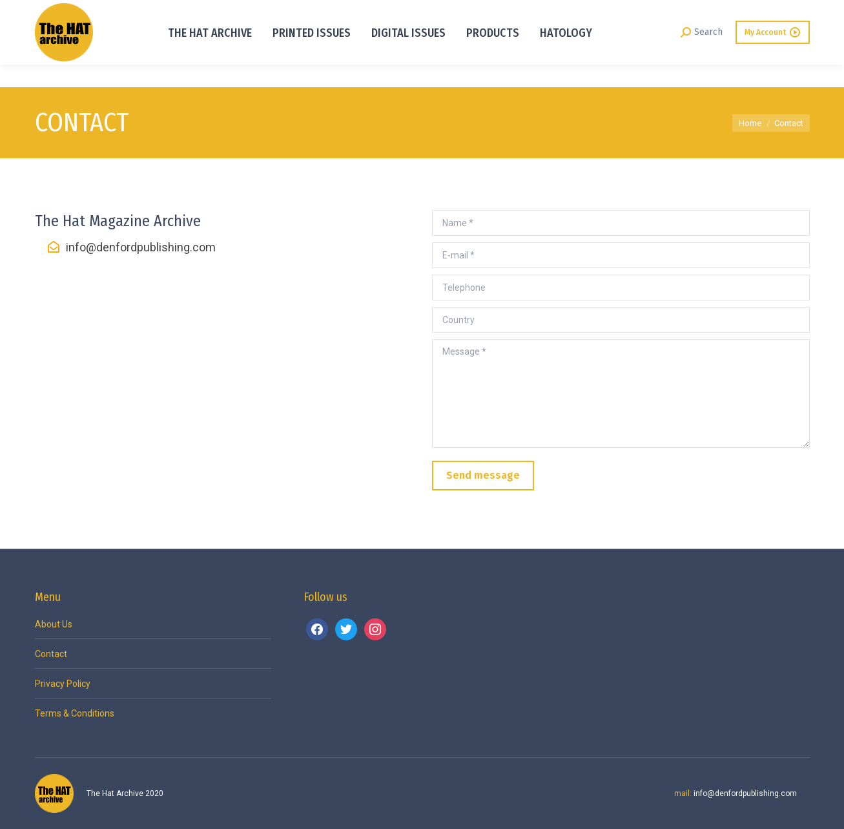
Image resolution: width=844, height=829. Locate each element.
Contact (51, 654)
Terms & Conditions (74, 713)
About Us (53, 624)
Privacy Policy (62, 683)
